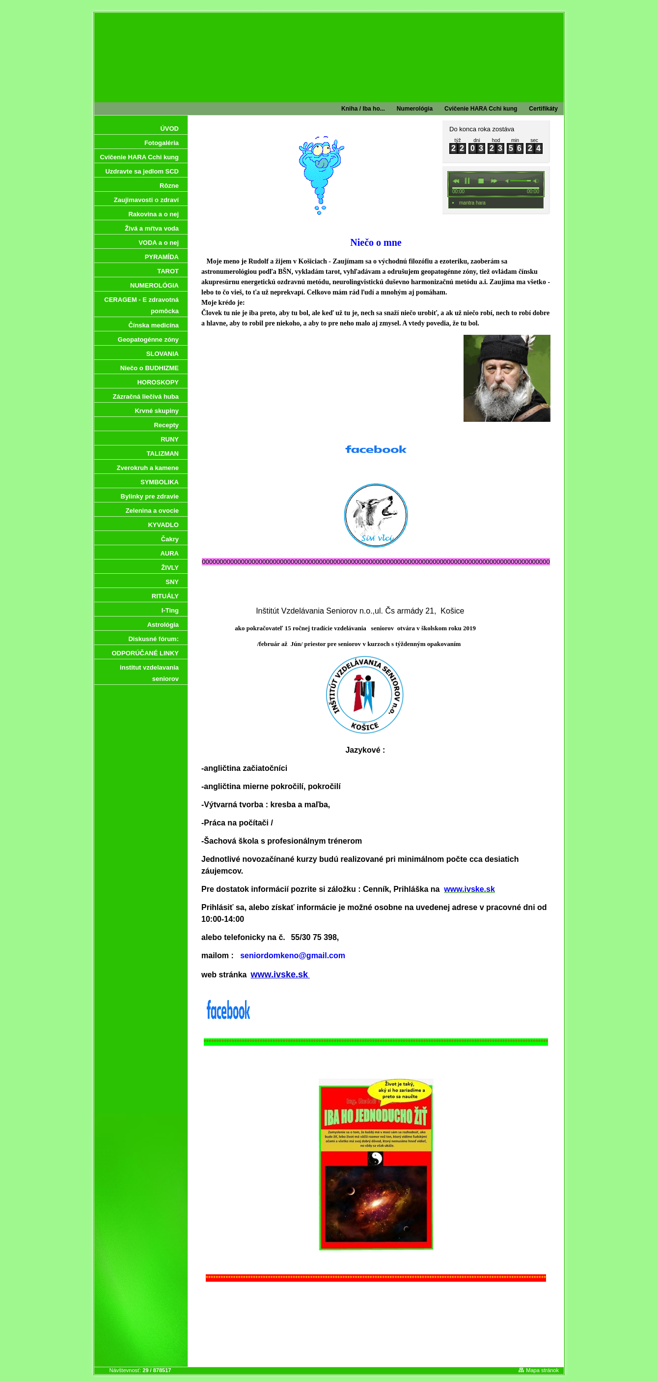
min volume (505, 180)
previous (456, 180)
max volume (536, 180)
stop (481, 180)
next (494, 180)
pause (467, 180)
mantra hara (472, 203)
